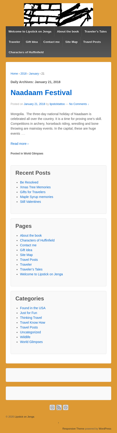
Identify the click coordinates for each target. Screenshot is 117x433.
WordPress (105, 428)
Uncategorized (30, 332)
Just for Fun (28, 313)
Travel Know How (32, 322)
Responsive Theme (73, 428)
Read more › (20, 143)
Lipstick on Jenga (24, 416)
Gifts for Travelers (32, 192)
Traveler (14, 42)
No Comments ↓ (79, 104)
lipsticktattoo (57, 104)
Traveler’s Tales (96, 31)
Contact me (51, 42)
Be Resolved (29, 182)
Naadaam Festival (41, 92)
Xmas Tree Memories (35, 187)
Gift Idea (32, 42)
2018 (23, 73)
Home (14, 73)
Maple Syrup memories (36, 197)
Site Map (71, 42)
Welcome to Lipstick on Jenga (30, 31)
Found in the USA (33, 308)
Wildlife (25, 337)
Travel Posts (92, 42)
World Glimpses (33, 153)
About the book (68, 31)
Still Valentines (30, 201)
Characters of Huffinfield (26, 52)
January (34, 73)
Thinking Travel (31, 318)
